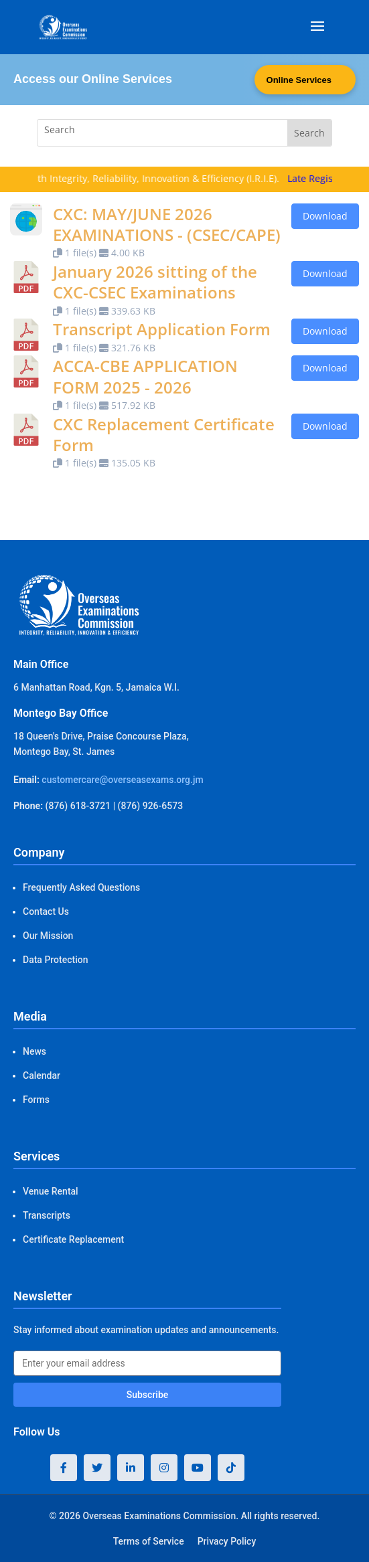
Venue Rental (50, 1191)
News (34, 1051)
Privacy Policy (227, 1541)
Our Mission (48, 935)
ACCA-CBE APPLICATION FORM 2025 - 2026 (145, 376)
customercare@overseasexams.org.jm (122, 779)
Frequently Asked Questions (81, 887)
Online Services (298, 80)
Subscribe (148, 1394)
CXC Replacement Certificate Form (164, 434)
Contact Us (46, 911)
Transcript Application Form (162, 329)
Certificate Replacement (73, 1239)
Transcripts (46, 1215)
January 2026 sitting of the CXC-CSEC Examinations (155, 281)
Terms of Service (148, 1541)
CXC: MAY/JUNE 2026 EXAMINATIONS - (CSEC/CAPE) (167, 224)
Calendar (41, 1075)
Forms (36, 1099)
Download (325, 215)
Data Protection (55, 959)
